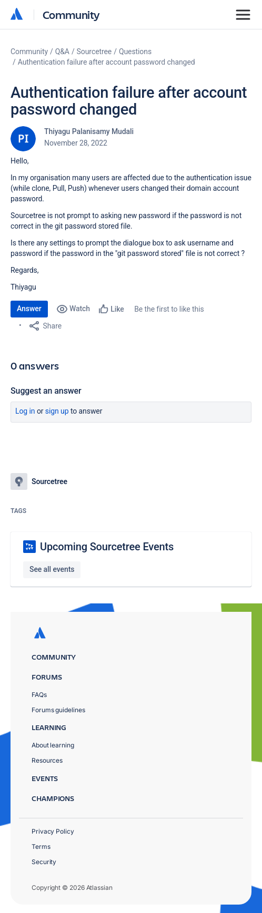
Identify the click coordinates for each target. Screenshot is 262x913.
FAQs (39, 695)
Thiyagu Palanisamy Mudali (89, 131)
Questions (135, 51)
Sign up (57, 411)
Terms (41, 846)
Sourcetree (94, 51)
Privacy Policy (53, 831)
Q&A (62, 51)
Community (71, 14)
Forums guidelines (58, 710)
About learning (53, 745)
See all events (51, 569)
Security (44, 862)
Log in (25, 411)
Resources (47, 760)
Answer (29, 308)
